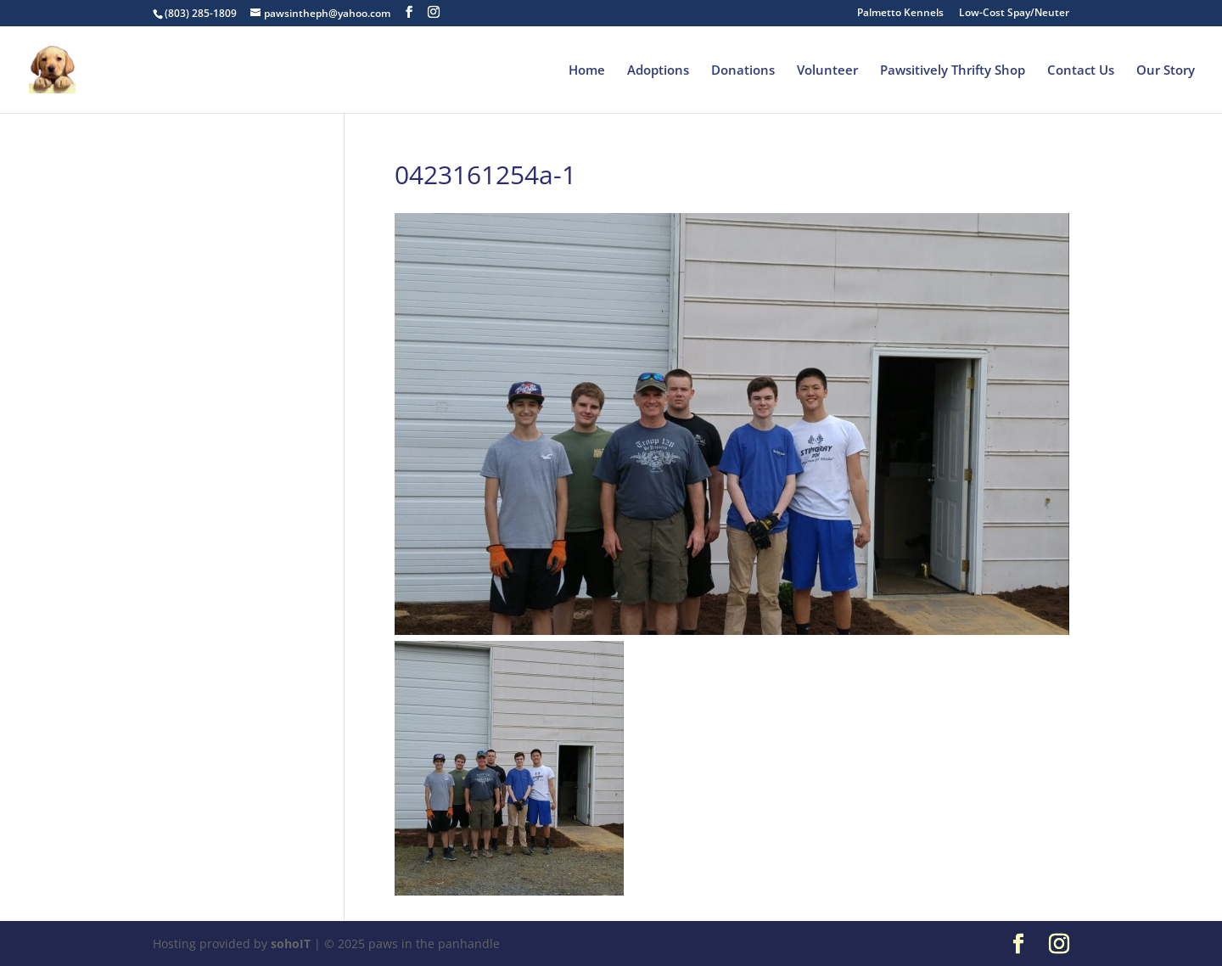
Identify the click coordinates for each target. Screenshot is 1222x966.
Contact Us (1080, 71)
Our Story (1165, 71)
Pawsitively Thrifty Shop (952, 71)
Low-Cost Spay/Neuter (1014, 14)
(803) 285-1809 (201, 13)
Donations (743, 71)
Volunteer (827, 71)
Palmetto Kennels (900, 14)
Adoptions (658, 71)
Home (587, 71)
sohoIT (291, 943)
